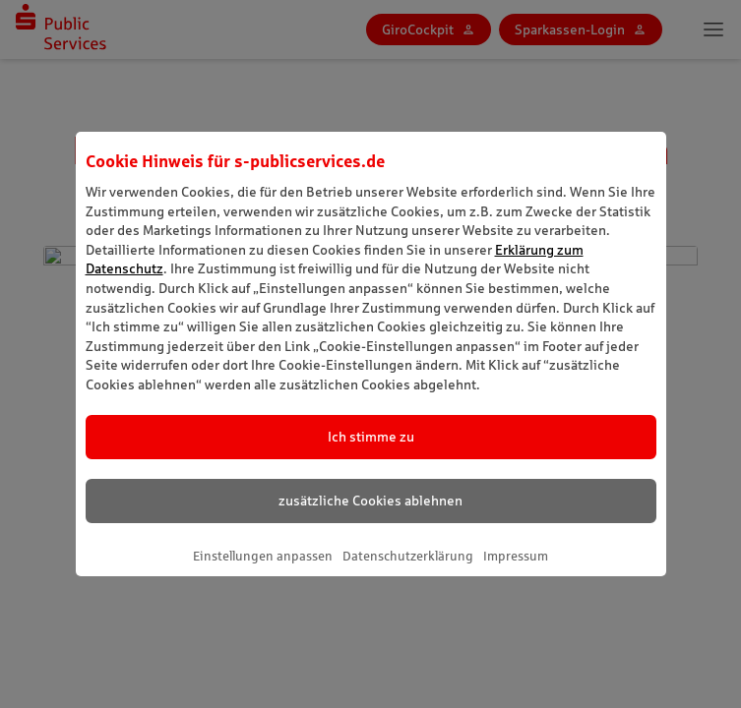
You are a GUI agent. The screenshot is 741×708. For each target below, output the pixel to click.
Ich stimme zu (371, 436)
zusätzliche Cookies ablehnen (370, 500)
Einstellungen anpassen (263, 556)
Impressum (515, 556)
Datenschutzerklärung (407, 556)
